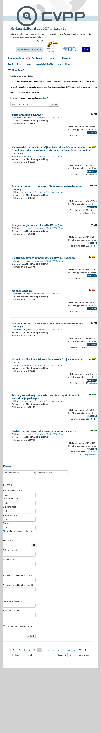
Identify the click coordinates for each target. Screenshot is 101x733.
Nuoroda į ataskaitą (88, 213)
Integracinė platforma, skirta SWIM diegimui (38, 225)
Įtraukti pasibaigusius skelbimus (18, 531)
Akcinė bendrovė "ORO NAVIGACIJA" (46, 117)
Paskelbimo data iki (11, 610)
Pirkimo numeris (10, 550)
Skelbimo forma (10, 515)
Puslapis (15, 655)
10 (69, 650)
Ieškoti (54, 104)
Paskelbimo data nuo (12, 601)
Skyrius (6, 523)
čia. (44, 98)
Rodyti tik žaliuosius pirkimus (17, 626)
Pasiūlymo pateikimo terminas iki (18, 585)
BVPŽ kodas (8, 540)
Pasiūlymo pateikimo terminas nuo (18, 575)
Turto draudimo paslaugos (27, 114)
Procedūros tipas (10, 498)
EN (38, 41)
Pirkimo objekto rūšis (12, 490)
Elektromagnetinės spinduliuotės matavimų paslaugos (43, 257)
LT (42, 41)
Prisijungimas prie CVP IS (29, 49)
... (74, 650)
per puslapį (84, 655)
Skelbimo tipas (9, 506)
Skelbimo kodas (10, 559)
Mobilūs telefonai (22, 290)
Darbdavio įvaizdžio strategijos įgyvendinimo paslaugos (44, 431)
